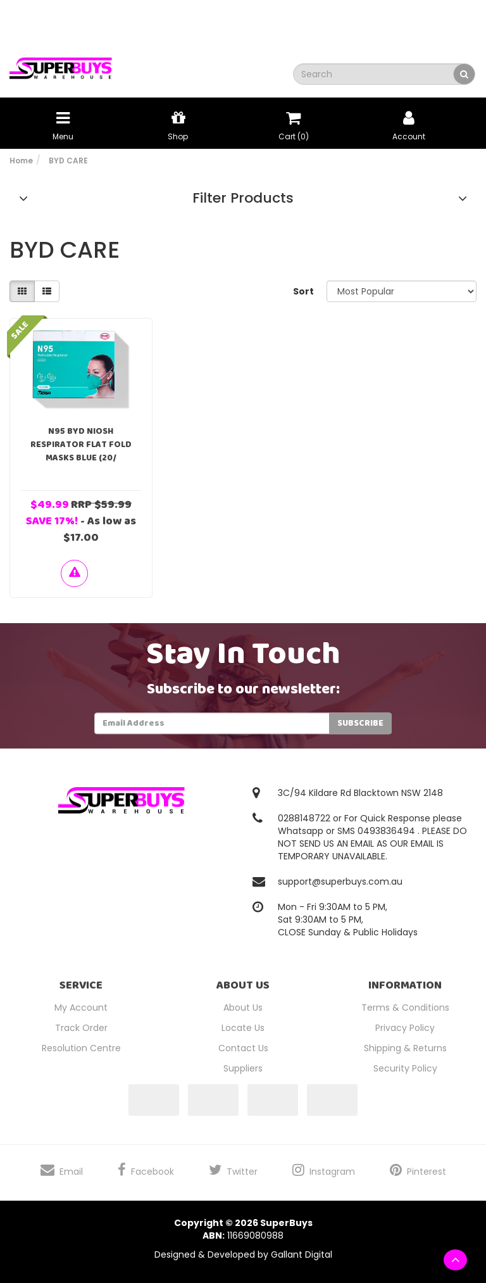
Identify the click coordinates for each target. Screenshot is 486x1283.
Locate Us (243, 1027)
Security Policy (405, 1068)
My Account (81, 1007)
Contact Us (243, 1048)
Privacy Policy (405, 1027)
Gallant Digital (301, 1254)
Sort (303, 291)
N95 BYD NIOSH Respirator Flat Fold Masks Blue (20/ (81, 444)
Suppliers (243, 1068)
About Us (243, 1007)
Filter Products (243, 198)
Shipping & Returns (405, 1048)
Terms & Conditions (405, 1007)
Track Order (81, 1027)
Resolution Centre (81, 1048)
